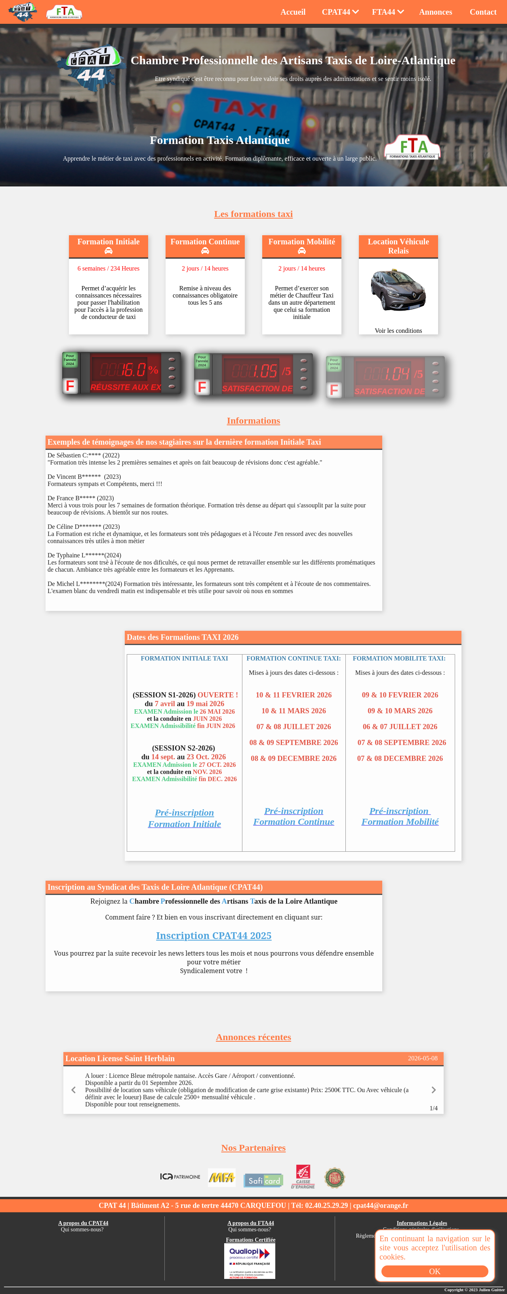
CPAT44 (340, 12)
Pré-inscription (184, 821)
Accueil (292, 12)
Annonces (435, 12)
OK (435, 1271)
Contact (483, 12)
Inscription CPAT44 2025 (214, 943)
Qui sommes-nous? (82, 1230)
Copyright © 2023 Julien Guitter (474, 1289)
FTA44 (388, 12)
